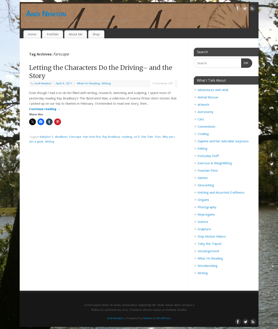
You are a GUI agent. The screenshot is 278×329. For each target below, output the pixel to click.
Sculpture (204, 229)
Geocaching (206, 185)
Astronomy (205, 112)
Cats (201, 119)
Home (32, 34)
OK (245, 62)
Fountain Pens (208, 170)
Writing (106, 83)
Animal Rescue (208, 97)
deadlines (61, 137)
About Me (75, 34)
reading (127, 137)
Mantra (148, 318)
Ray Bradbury (111, 137)
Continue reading (44, 109)
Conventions (206, 126)
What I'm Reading (88, 83)
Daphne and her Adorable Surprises (223, 141)
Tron (158, 137)
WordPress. (163, 318)
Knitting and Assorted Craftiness (221, 192)
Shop (96, 34)
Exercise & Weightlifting (215, 163)
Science (203, 222)
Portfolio (53, 34)
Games (203, 178)
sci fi (137, 137)
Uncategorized (208, 251)
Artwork (203, 104)
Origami (203, 200)
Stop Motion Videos (212, 236)
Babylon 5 (46, 137)
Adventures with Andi (213, 90)
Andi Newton (46, 13)
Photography (207, 207)
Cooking (203, 134)
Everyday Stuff (208, 156)
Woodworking (207, 265)
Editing (202, 148)
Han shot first (92, 137)
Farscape (75, 137)
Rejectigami (206, 214)
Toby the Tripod (209, 244)
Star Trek (147, 137)
